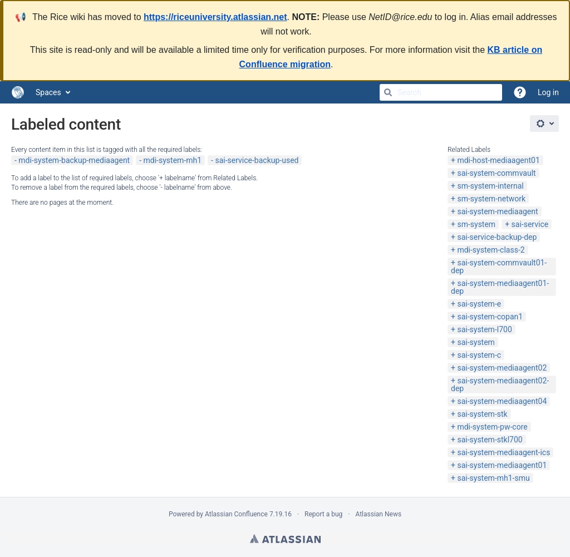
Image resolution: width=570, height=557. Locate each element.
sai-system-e (479, 303)
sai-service (530, 224)
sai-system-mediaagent (497, 211)
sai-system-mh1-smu (493, 478)
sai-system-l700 (484, 329)
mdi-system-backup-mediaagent (74, 160)
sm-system (476, 224)
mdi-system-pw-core (492, 426)
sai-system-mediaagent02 (502, 367)
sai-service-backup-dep (497, 237)
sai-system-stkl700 (489, 439)
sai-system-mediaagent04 (502, 401)
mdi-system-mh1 (173, 160)
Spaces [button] (48, 92)
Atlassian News (378, 514)
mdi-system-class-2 (490, 249)
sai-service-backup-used (256, 160)
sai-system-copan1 (490, 316)
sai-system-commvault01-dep (499, 266)
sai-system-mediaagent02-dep (500, 384)
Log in (548, 92)
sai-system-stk (482, 414)
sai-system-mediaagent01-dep (500, 287)
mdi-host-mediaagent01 (498, 160)
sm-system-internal (490, 185)
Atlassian (285, 538)
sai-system (475, 342)
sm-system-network (491, 198)
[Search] (388, 92)
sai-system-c (479, 355)
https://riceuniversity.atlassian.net (215, 17)
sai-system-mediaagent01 (502, 465)
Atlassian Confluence (236, 514)
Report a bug (323, 514)
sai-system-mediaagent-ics (503, 452)
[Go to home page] (18, 92)
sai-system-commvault (496, 173)
